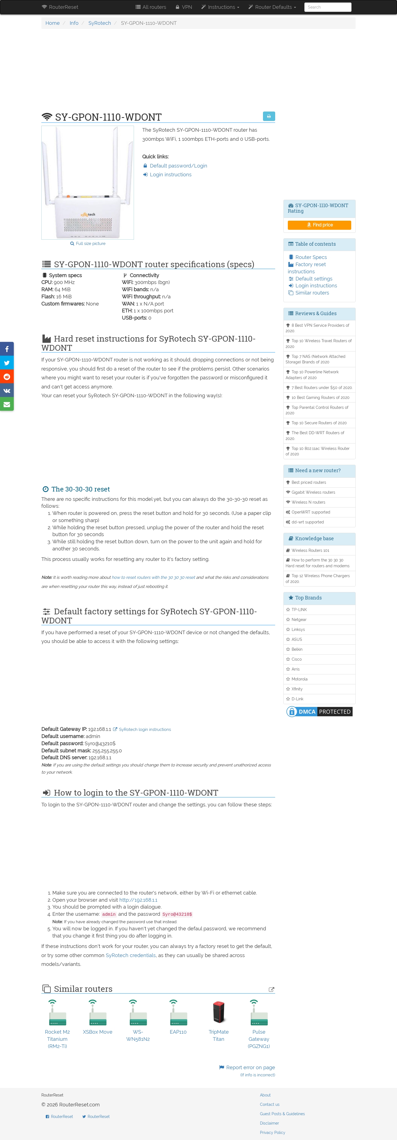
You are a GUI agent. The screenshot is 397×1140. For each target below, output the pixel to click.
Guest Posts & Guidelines (282, 1114)
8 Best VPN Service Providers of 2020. (318, 328)
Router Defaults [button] (272, 7)
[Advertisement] (158, 73)
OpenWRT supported (308, 512)
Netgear (296, 619)
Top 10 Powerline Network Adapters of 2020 (312, 374)
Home (52, 23)
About (265, 1095)
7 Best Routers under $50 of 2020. (319, 387)
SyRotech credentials (131, 955)
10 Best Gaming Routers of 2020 (318, 397)
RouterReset (59, 7)
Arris (293, 669)
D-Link (295, 698)
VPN (183, 7)
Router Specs (307, 257)
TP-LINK (296, 609)
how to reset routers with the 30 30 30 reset (153, 577)
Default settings (310, 279)
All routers (150, 7)
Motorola (297, 679)
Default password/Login (174, 166)
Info (74, 23)
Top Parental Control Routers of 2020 (317, 410)
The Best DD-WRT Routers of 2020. (315, 435)
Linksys (295, 629)
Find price (319, 225)
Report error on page (246, 1071)
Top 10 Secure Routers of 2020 (316, 422)
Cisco (294, 659)
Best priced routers (306, 482)
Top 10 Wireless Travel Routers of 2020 (319, 343)
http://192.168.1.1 (138, 900)
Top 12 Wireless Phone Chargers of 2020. (318, 578)
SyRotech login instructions (141, 729)
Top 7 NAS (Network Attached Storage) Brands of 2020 (316, 359)
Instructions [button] (219, 7)
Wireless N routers (306, 502)
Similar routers (308, 293)
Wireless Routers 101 (307, 550)
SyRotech (99, 23)
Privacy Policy (272, 1132)
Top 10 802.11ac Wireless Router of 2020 (318, 451)
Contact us (270, 1104)
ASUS (294, 639)
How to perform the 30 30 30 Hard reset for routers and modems (318, 563)
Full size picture (87, 243)
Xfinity (294, 689)
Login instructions (167, 174)
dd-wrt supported (305, 522)
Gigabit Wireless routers (311, 492)
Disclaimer (269, 1123)
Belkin (294, 649)
